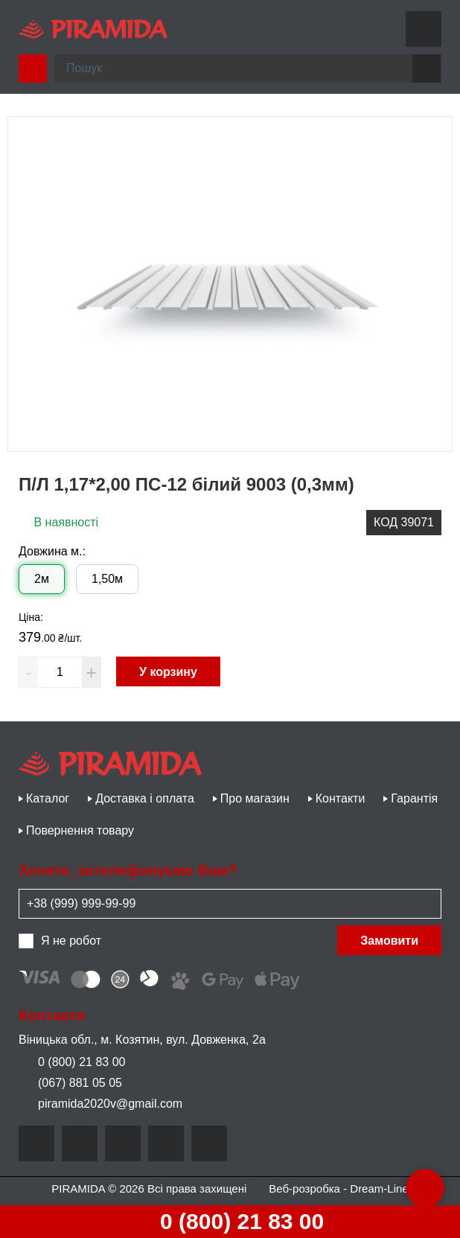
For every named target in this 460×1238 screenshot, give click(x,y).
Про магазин (255, 798)
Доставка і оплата (144, 798)
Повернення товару (80, 830)
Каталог (47, 798)
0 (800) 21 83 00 (229, 1221)
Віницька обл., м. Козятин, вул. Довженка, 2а (142, 1039)
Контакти (340, 798)
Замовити (389, 940)
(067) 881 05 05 (70, 1082)
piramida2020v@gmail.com (100, 1103)
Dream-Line (379, 1188)
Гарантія (414, 798)
